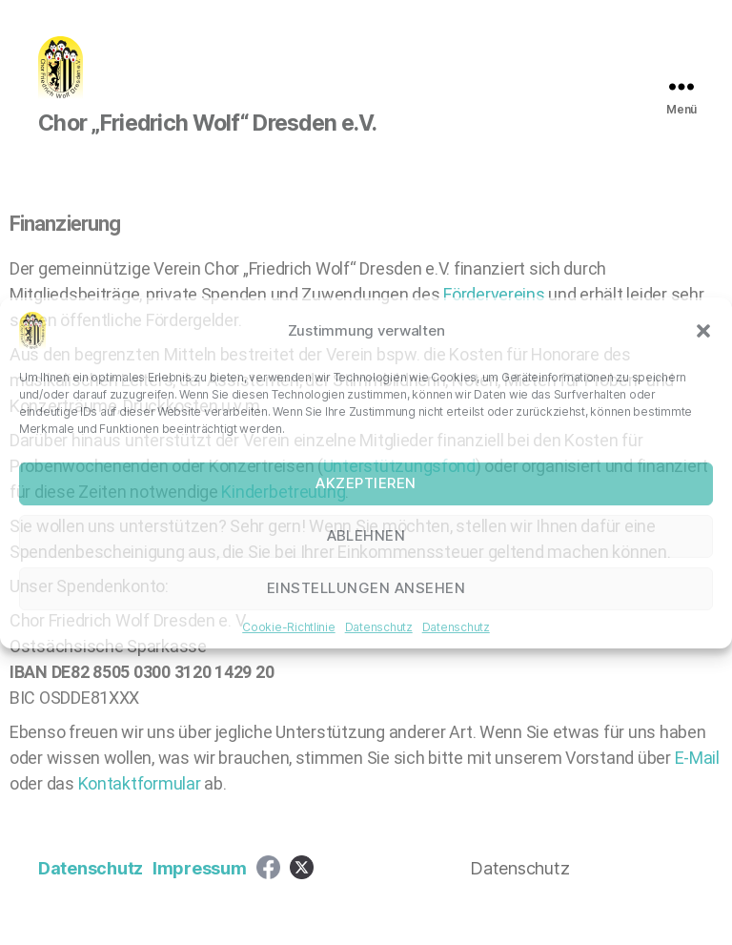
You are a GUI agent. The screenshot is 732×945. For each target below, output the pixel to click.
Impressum (199, 891)
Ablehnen (366, 535)
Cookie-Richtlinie (288, 627)
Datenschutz (379, 627)
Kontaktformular (141, 806)
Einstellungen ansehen (366, 588)
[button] (703, 330)
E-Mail (697, 780)
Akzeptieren (366, 483)
